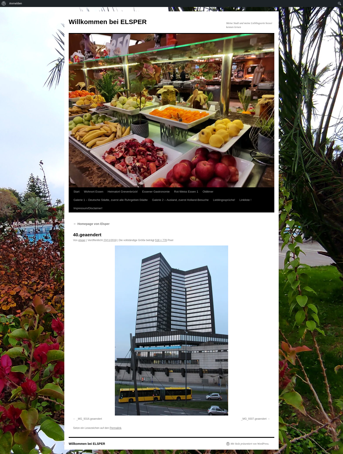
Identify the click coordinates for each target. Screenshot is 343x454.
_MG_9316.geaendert (89, 418)
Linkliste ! (245, 200)
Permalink (115, 428)
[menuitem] (4, 3)
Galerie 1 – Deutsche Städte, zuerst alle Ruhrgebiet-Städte (111, 200)
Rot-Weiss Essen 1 (186, 191)
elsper (82, 240)
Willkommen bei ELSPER (108, 21)
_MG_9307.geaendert (254, 418)
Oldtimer (208, 191)
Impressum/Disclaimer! (88, 208)
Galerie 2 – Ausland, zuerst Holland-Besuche (180, 200)
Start (76, 191)
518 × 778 (161, 240)
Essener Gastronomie (156, 191)
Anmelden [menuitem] (15, 3)
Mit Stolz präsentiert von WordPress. (250, 443)
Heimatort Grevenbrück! (123, 191)
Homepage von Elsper (91, 224)
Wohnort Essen (93, 191)
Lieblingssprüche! (224, 200)
